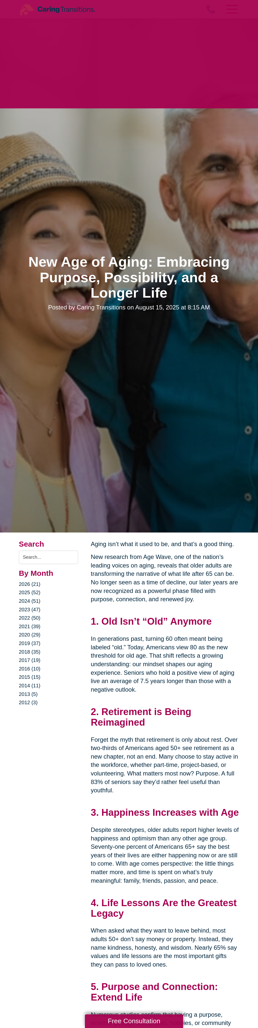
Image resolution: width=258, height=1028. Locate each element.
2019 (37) (30, 643)
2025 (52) (30, 592)
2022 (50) (30, 618)
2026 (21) (30, 584)
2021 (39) (30, 626)
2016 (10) (30, 668)
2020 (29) (30, 634)
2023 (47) (30, 609)
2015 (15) (30, 677)
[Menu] (231, 9)
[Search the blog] (48, 557)
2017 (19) (30, 660)
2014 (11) (30, 685)
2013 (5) (28, 694)
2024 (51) (30, 601)
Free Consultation (134, 1021)
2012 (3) (28, 702)
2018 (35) (30, 652)
